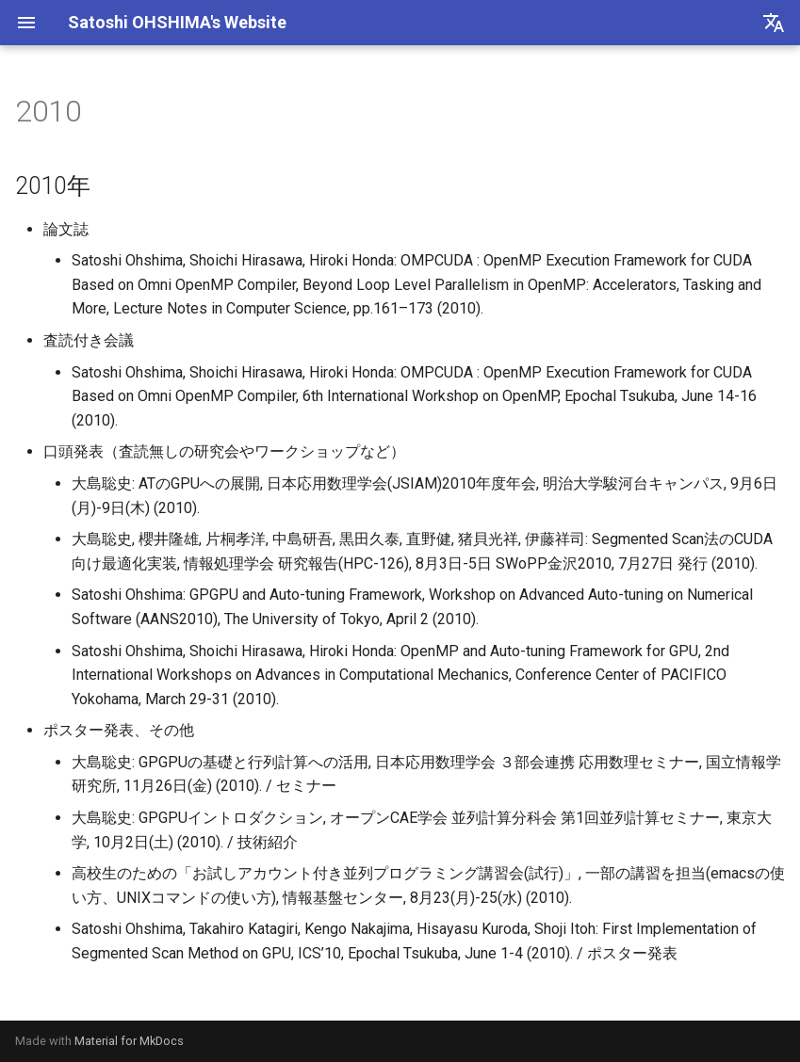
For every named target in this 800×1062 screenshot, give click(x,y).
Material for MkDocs (129, 1041)
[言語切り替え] (773, 22)
